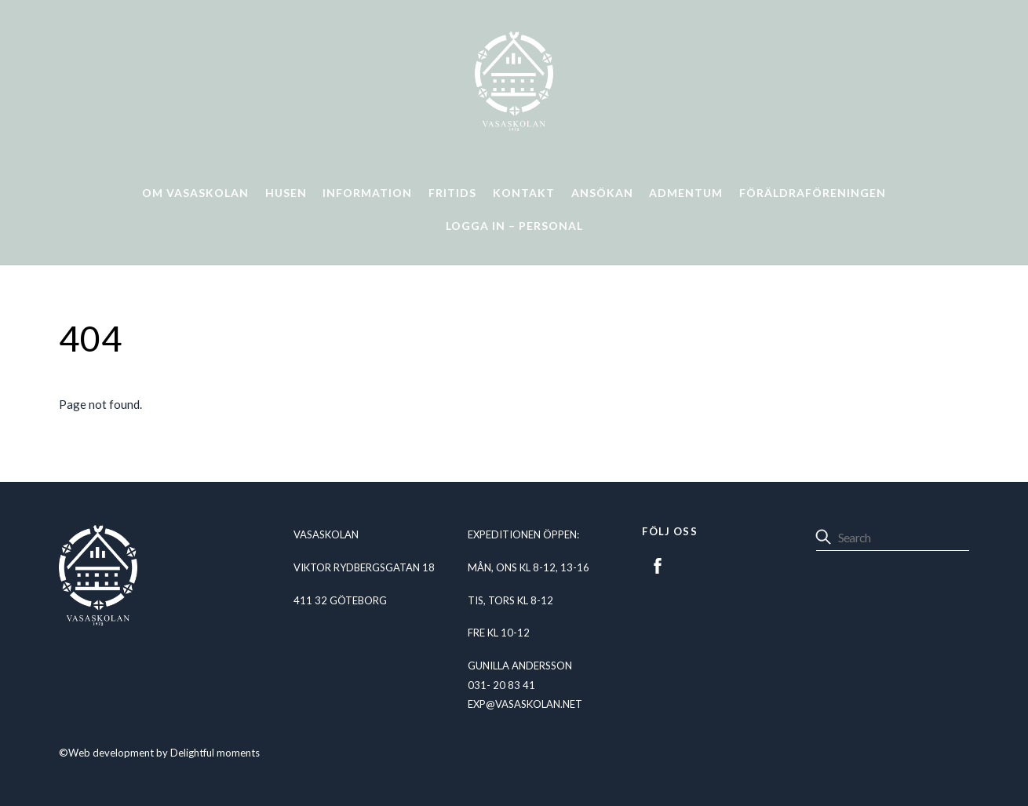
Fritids (452, 192)
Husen (286, 192)
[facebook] (657, 563)
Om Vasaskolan (195, 192)
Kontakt (524, 192)
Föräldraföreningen (812, 192)
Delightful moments (215, 752)
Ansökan (602, 192)
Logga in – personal (514, 225)
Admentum (686, 192)
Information (367, 192)
